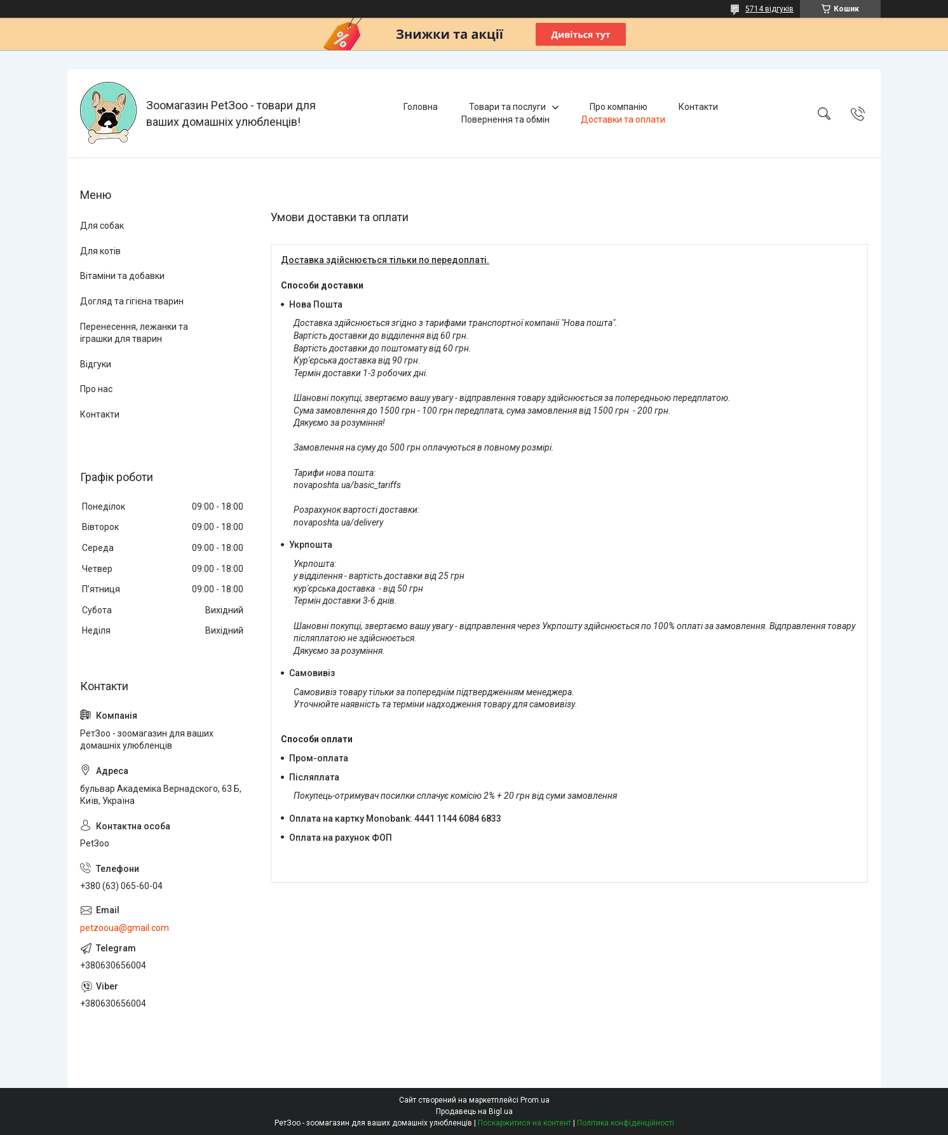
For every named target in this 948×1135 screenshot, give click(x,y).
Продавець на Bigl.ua (474, 1111)
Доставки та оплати (623, 119)
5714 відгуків (769, 8)
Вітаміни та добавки (122, 276)
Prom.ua (535, 1100)
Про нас (96, 389)
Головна (420, 107)
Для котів (100, 251)
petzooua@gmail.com (124, 928)
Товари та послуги (507, 107)
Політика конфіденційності (625, 1122)
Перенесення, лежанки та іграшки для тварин (134, 333)
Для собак (102, 226)
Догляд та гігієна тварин (132, 301)
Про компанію (618, 107)
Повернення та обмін (505, 119)
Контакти (698, 107)
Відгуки (95, 364)
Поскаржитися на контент (524, 1122)
